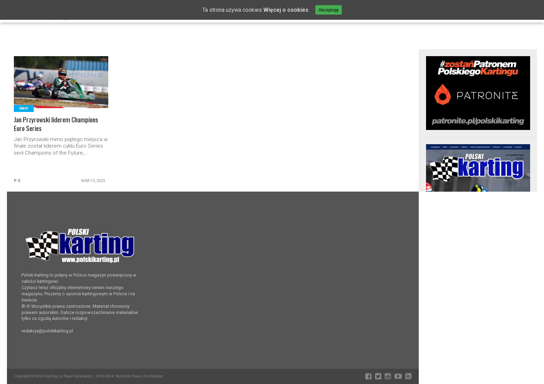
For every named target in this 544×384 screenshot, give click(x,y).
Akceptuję (328, 9)
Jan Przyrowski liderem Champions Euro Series (56, 124)
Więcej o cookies (285, 10)
